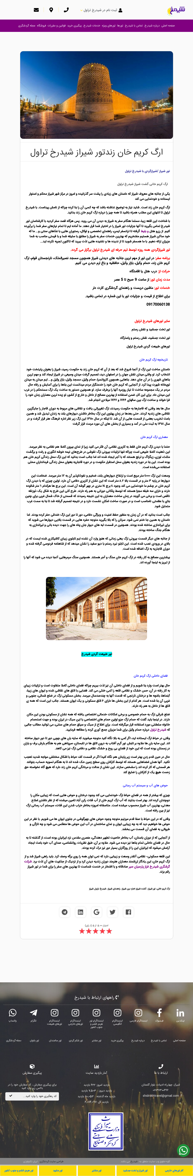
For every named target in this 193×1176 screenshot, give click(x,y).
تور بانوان (34, 1040)
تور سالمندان (55, 1040)
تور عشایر (96, 1040)
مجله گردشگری (26, 25)
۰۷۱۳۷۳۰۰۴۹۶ (161, 1090)
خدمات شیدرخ (91, 25)
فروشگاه (41, 25)
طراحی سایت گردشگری (51, 1161)
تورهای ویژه (109, 25)
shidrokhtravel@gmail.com (161, 1096)
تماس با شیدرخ (134, 25)
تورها (120, 25)
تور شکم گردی (76, 1040)
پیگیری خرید (74, 25)
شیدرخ (134, 1161)
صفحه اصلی (168, 25)
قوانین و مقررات (57, 25)
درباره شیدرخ (152, 25)
